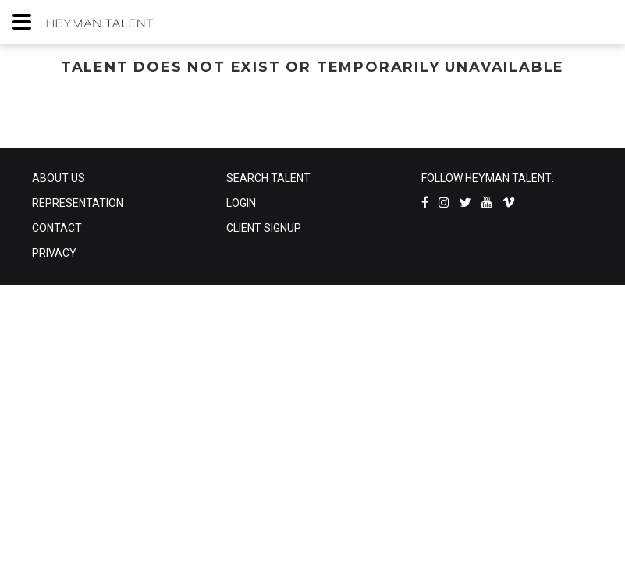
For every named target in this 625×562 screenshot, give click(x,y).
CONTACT (57, 228)
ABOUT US (58, 178)
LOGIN (241, 203)
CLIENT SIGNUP (263, 228)
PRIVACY (54, 253)
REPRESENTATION (77, 203)
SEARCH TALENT (268, 178)
